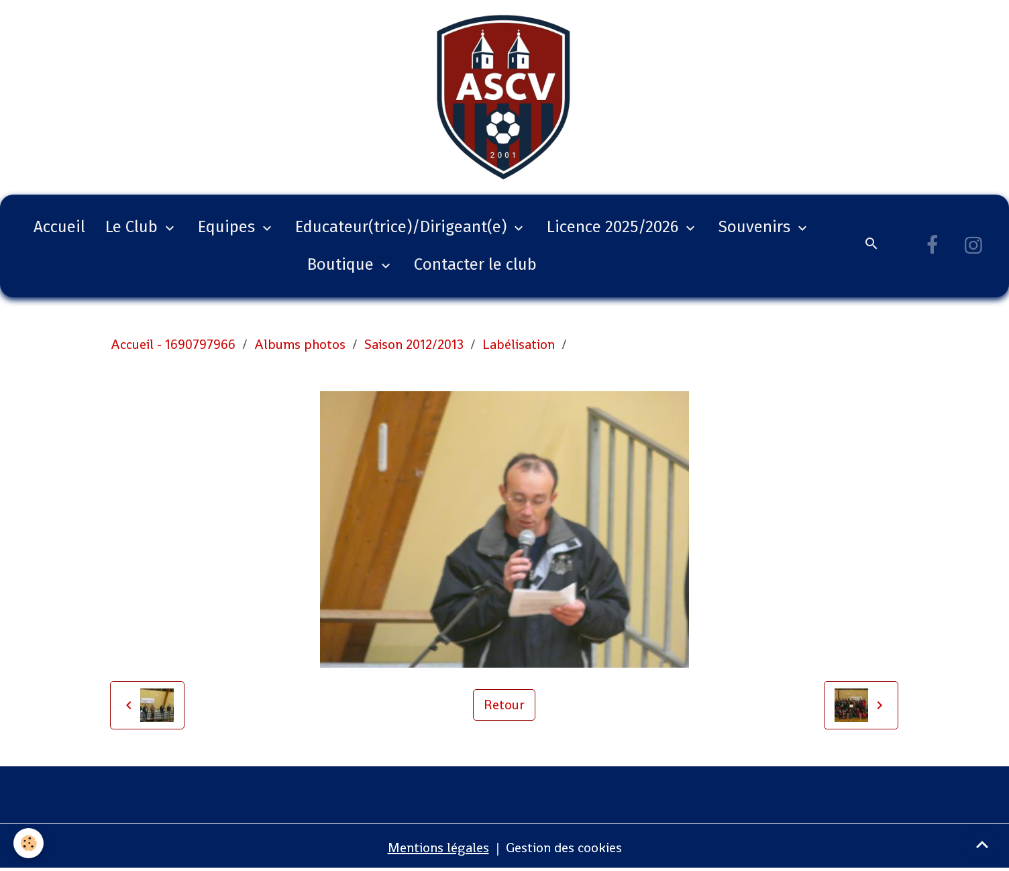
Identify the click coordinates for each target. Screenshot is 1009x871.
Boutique (342, 264)
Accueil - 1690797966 (173, 344)
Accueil (59, 226)
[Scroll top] (982, 844)
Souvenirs (756, 226)
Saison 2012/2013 (414, 344)
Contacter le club (475, 264)
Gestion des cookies (564, 847)
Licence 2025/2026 (614, 226)
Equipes (228, 226)
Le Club (133, 226)
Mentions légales (438, 847)
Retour (504, 704)
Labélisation (518, 344)
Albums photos (300, 344)
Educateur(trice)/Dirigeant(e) (403, 226)
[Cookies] (28, 843)
